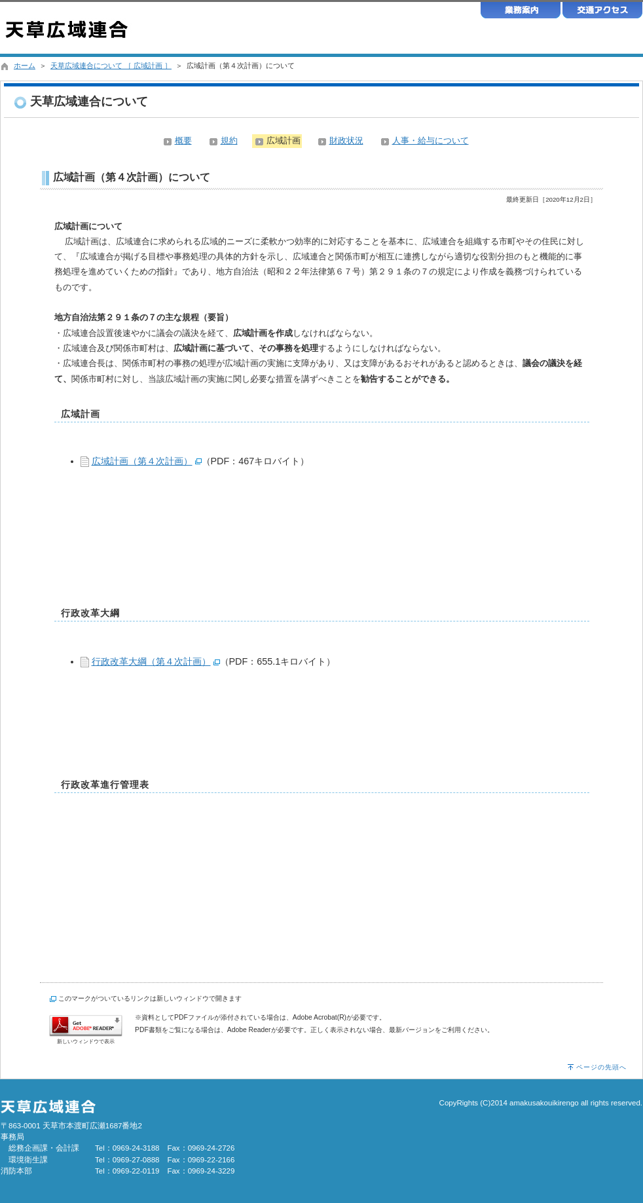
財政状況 (346, 140)
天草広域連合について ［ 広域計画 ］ (111, 65)
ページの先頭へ (601, 1067)
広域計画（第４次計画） (142, 461)
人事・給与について (430, 140)
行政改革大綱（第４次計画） (151, 661)
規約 (229, 140)
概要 (183, 140)
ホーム (24, 65)
